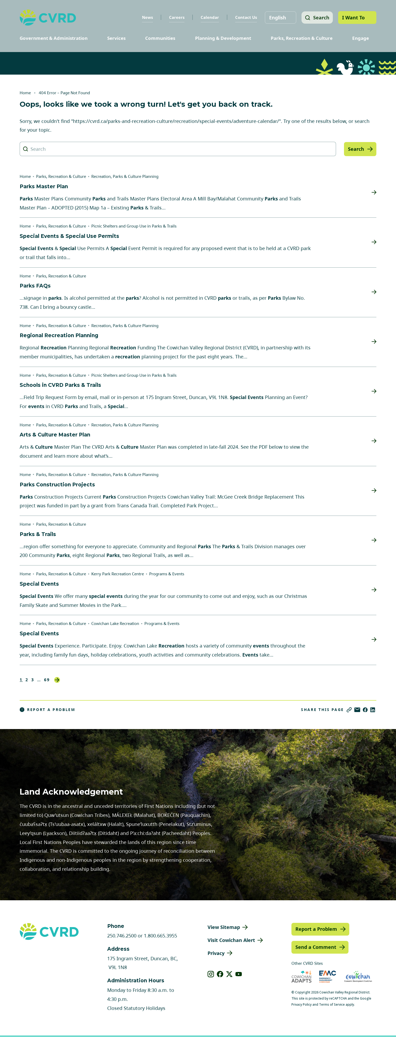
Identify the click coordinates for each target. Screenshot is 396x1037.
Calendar (209, 17)
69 (47, 679)
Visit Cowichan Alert (231, 940)
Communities (160, 38)
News (146, 17)
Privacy (216, 953)
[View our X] (229, 974)
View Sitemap (224, 927)
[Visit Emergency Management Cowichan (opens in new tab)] (327, 977)
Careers (175, 17)
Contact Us (245, 17)
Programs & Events (166, 573)
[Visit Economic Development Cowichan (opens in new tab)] (358, 977)
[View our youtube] (238, 974)
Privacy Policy (301, 1004)
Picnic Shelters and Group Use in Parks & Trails (134, 226)
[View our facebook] (220, 974)
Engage (360, 38)
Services (116, 38)
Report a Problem (47, 709)
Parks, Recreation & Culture (302, 38)
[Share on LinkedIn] (372, 710)
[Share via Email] (357, 709)
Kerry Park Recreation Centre (117, 573)
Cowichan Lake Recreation (115, 623)
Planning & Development (223, 38)
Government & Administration (54, 38)
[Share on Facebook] (365, 710)
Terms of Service (332, 1004)
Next (57, 680)
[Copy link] (349, 710)
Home (25, 92)
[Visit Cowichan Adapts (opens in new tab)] (301, 977)
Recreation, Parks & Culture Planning (124, 176)
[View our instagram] (211, 974)
